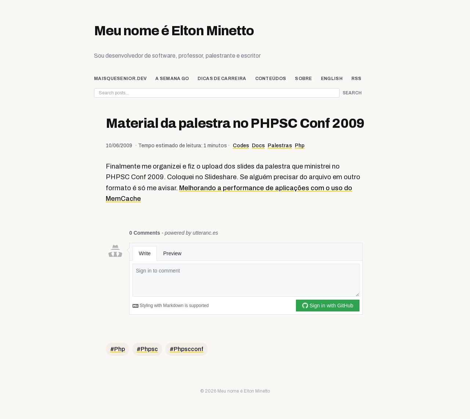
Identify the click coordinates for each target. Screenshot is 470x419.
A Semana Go (172, 78)
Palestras (280, 145)
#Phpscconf (186, 349)
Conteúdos (270, 78)
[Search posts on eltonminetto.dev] (217, 93)
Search (352, 92)
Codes (241, 145)
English (332, 78)
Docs (258, 145)
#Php (117, 349)
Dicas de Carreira (222, 78)
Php (299, 145)
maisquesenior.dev (120, 78)
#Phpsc (147, 349)
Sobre (303, 78)
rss (356, 78)
